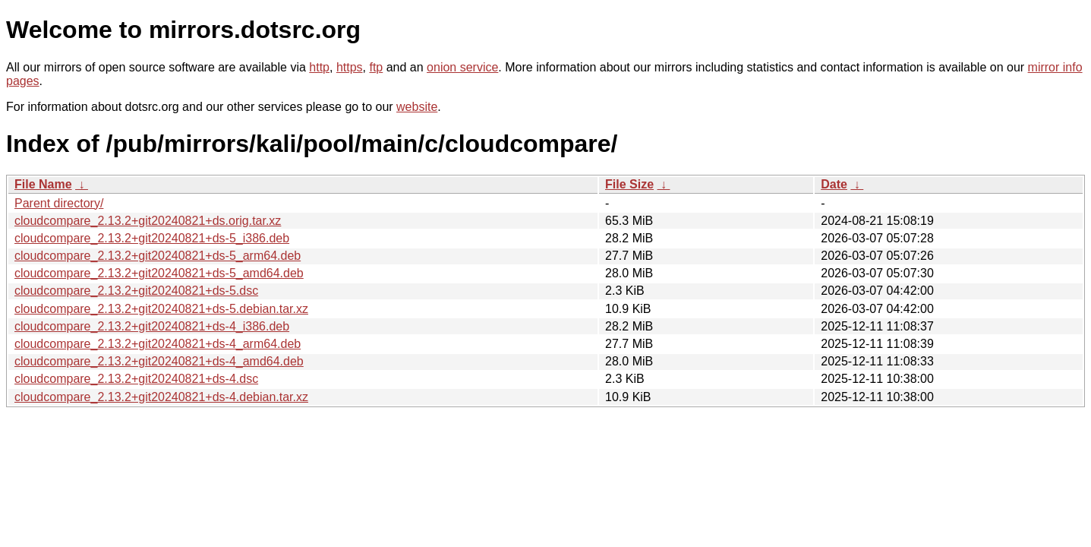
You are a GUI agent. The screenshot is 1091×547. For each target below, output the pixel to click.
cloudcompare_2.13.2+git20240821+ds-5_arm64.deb (157, 255)
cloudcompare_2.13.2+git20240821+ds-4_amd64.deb (159, 361)
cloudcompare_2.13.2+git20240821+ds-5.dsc (136, 290)
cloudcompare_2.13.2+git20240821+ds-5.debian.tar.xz (161, 308)
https (349, 67)
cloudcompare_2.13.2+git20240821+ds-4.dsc (136, 378)
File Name (43, 184)
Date (834, 184)
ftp (376, 67)
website (416, 106)
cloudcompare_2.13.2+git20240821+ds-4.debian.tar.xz (161, 396)
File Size (629, 184)
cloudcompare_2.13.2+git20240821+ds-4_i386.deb (151, 326)
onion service (462, 67)
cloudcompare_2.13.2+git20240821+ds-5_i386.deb (151, 238)
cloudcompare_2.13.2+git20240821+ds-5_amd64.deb (159, 273)
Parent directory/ (58, 203)
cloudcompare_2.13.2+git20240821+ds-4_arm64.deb (157, 343)
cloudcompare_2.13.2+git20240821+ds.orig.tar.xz (147, 220)
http (319, 67)
